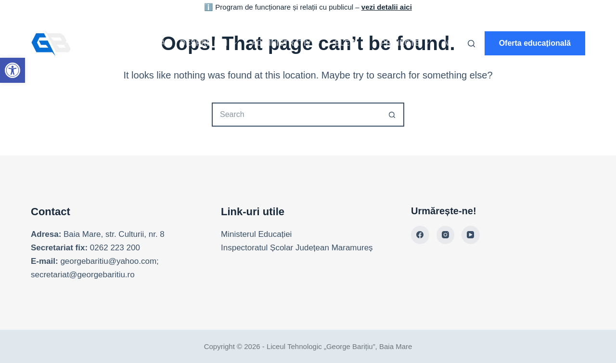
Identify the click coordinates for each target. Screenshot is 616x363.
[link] (12, 70)
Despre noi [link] (210, 43)
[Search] (471, 43)
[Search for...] (296, 115)
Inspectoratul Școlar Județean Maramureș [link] (297, 247)
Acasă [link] (152, 43)
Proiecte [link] (407, 43)
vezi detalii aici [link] (386, 7)
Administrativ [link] (287, 43)
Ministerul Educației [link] (256, 234)
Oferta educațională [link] (535, 43)
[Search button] (392, 115)
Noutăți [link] (461, 43)
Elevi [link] (352, 43)
